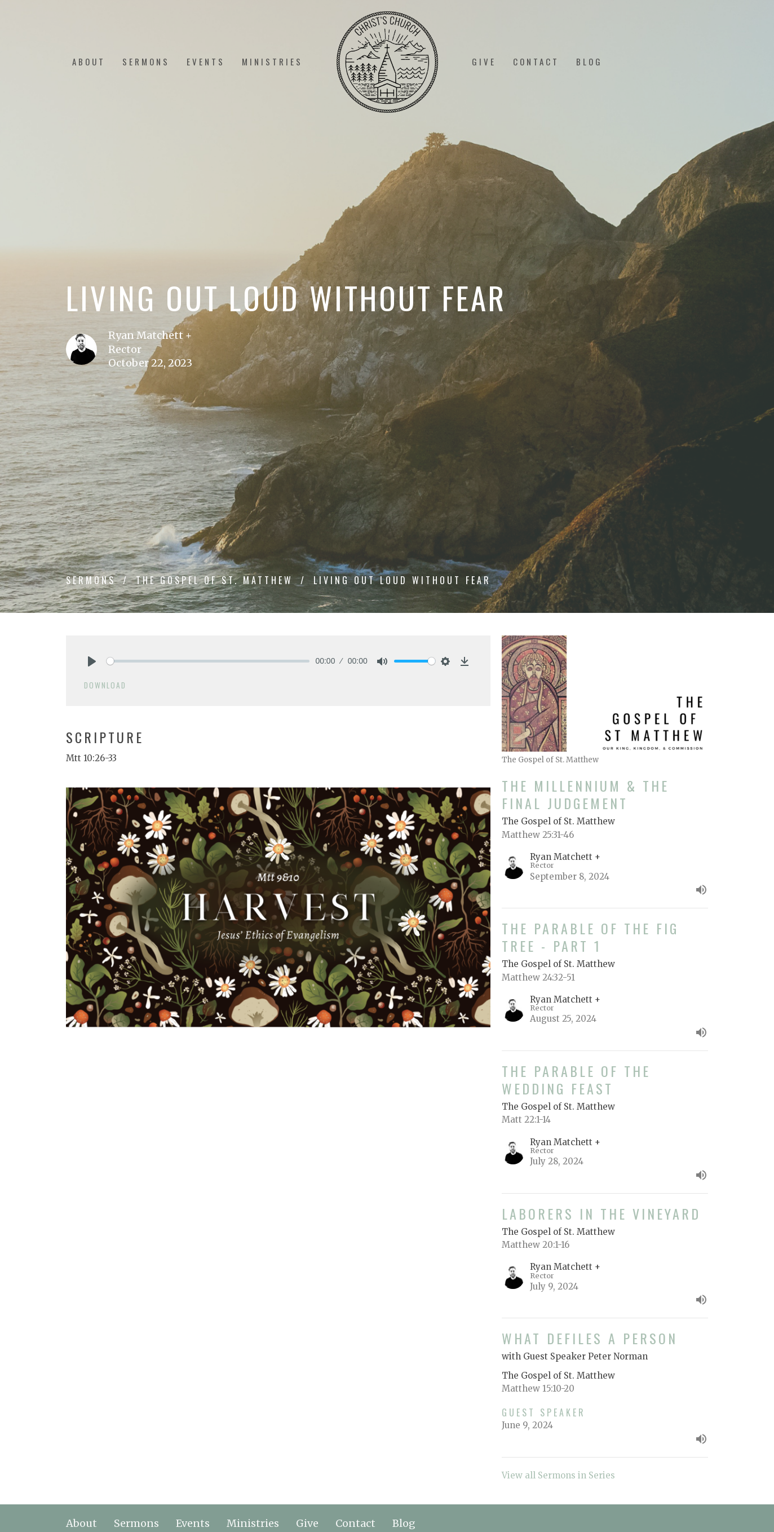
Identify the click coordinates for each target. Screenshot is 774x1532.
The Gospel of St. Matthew (214, 580)
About (88, 61)
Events (206, 61)
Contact (536, 61)
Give (484, 61)
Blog (589, 61)
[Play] (92, 661)
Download (105, 685)
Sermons (146, 61)
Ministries (272, 61)
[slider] (208, 661)
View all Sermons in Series (558, 1475)
